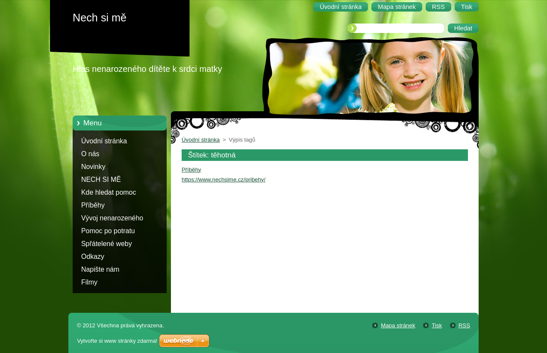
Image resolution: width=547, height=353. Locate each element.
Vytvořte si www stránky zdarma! (117, 341)
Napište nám (100, 269)
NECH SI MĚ (101, 179)
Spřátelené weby (106, 243)
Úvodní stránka (104, 141)
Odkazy (92, 256)
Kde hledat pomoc (108, 192)
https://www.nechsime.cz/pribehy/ (223, 179)
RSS (464, 325)
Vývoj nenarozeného (112, 218)
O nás (90, 153)
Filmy (89, 282)
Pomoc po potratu (108, 230)
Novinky (93, 166)
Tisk (437, 325)
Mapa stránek (398, 325)
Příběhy (93, 205)
